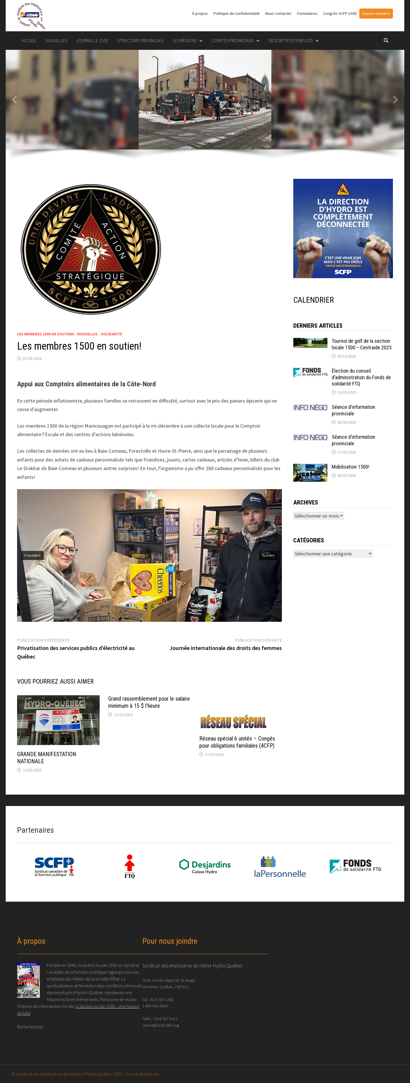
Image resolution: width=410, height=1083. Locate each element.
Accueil (29, 40)
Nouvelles (56, 40)
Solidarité (111, 334)
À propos (200, 13)
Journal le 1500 (92, 40)
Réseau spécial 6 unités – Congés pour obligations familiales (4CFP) (237, 742)
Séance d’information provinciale (353, 410)
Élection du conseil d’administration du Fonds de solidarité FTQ (361, 377)
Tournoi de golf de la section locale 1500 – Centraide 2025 (361, 344)
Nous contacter (278, 13)
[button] (14, 99)
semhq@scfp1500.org (160, 1025)
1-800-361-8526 (155, 1005)
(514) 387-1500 (161, 999)
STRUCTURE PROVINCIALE (140, 40)
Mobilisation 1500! (350, 467)
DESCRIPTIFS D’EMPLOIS (290, 40)
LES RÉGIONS (184, 40)
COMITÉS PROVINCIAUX (232, 40)
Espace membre (376, 13)
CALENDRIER (313, 300)
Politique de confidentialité (237, 13)
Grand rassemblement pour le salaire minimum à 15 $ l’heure (149, 702)
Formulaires (307, 13)
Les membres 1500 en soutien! (45, 334)
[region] (205, 108)
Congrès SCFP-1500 (339, 13)
